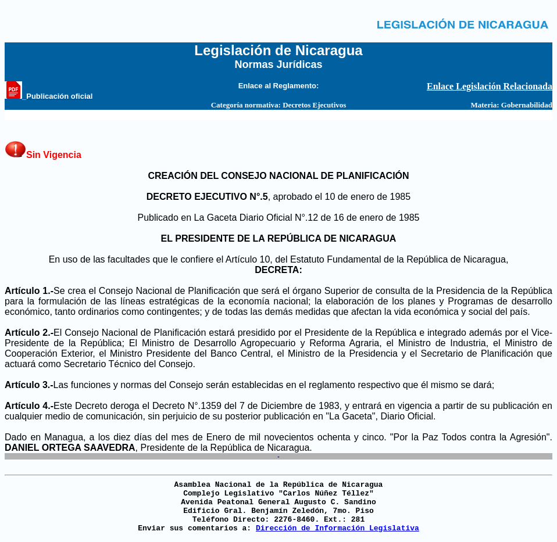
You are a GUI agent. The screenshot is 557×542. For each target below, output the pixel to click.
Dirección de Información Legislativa (337, 528)
